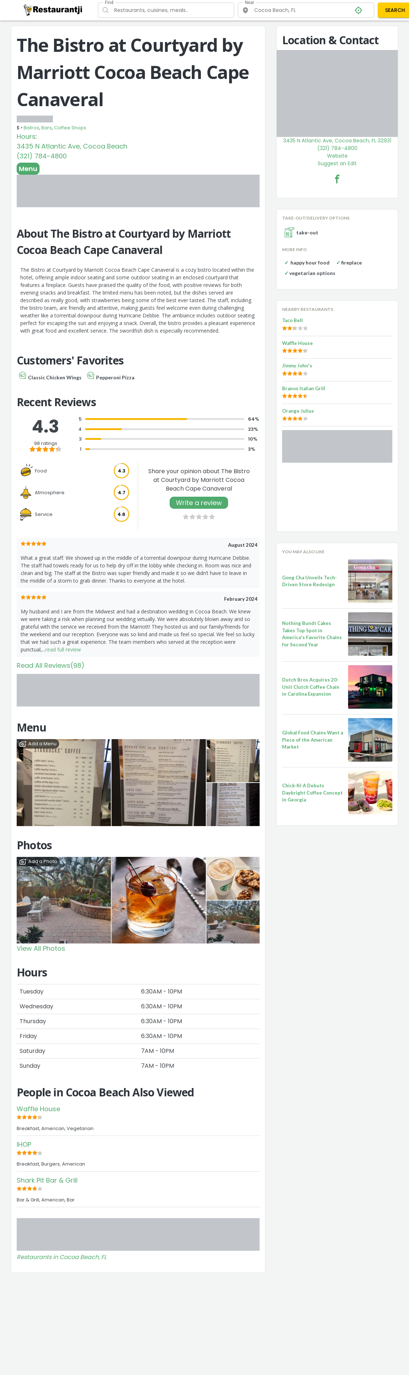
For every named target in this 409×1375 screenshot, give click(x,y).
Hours (26, 136)
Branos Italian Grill (303, 388)
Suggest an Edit (337, 163)
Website (337, 155)
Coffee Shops (70, 127)
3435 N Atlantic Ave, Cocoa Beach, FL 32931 (337, 140)
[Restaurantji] (53, 9)
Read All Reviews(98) (50, 665)
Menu (28, 168)
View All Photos (41, 948)
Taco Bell (292, 320)
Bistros (31, 127)
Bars (46, 127)
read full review (63, 649)
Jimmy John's (297, 365)
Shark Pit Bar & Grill (47, 1180)
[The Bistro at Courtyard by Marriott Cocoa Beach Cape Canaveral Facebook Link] (337, 179)
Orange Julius (298, 411)
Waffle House (38, 1108)
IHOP (24, 1144)
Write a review (199, 502)
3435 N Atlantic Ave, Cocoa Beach (72, 146)
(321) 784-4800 (42, 156)
